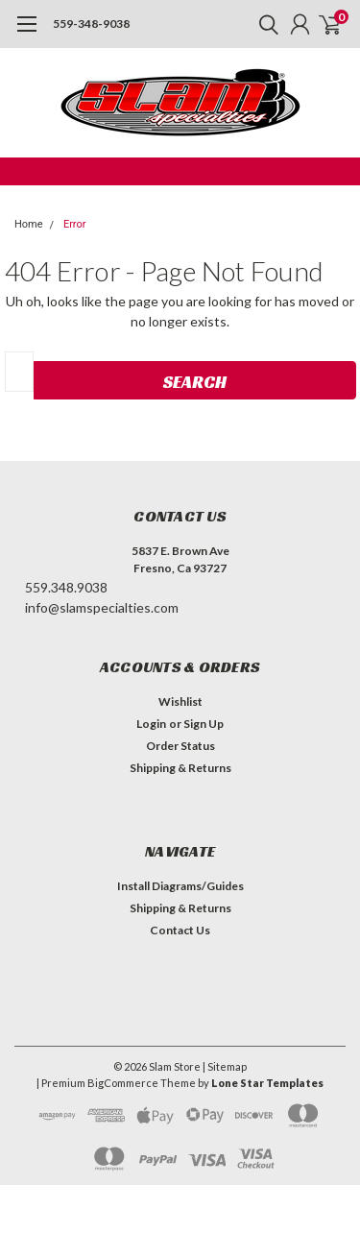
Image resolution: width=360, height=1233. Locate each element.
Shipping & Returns (180, 768)
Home (28, 224)
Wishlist (180, 701)
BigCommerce (122, 1082)
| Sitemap (225, 1066)
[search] (264, 24)
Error (74, 224)
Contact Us (180, 930)
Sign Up (203, 723)
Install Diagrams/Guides (180, 886)
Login (151, 723)
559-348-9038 (91, 23)
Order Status (180, 745)
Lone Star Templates (267, 1082)
